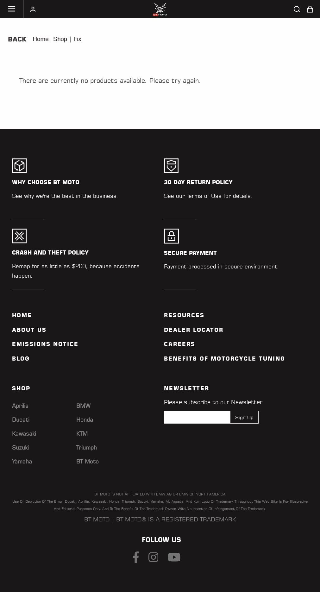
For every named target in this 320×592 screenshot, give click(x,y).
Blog (21, 359)
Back (17, 39)
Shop (59, 39)
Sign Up (244, 417)
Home (40, 39)
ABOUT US (29, 330)
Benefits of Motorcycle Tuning (224, 359)
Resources (184, 315)
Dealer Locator (193, 330)
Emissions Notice (45, 344)
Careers (179, 344)
